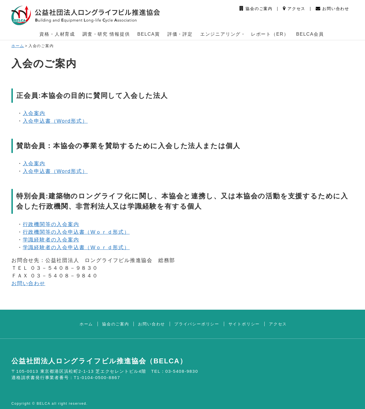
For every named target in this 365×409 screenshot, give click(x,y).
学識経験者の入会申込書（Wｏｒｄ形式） (76, 247)
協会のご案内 (256, 8)
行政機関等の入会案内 (51, 224)
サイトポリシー (244, 324)
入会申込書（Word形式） (55, 121)
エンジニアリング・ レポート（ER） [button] (244, 34)
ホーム (17, 46)
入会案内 (34, 113)
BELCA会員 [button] (310, 34)
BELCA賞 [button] (148, 34)
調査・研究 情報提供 (106, 34)
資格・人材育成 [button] (57, 34)
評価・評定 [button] (180, 34)
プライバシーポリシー (196, 324)
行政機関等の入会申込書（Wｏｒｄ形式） (76, 232)
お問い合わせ (332, 8)
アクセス (294, 8)
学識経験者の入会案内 (51, 240)
